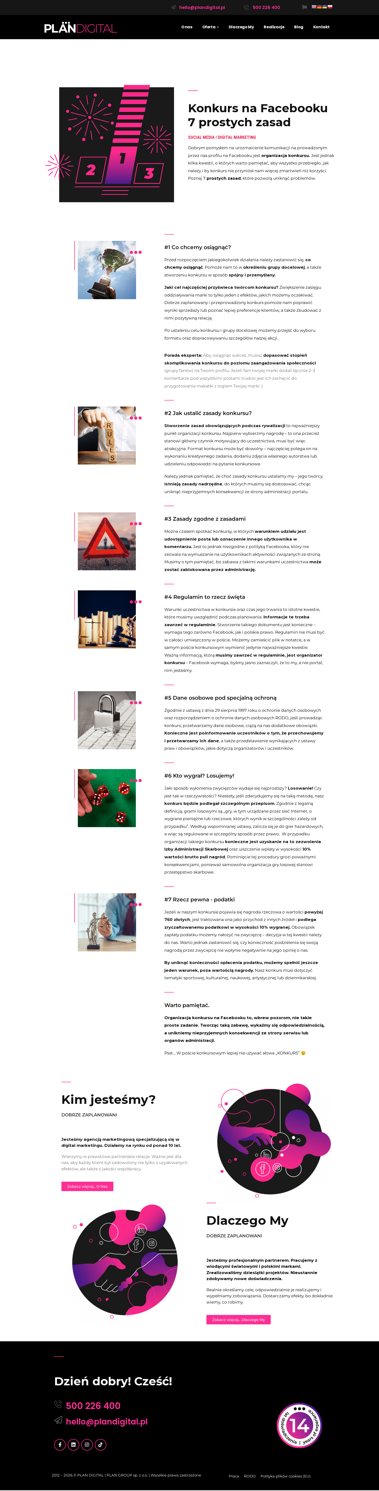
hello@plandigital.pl (202, 7)
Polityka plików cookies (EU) (286, 1477)
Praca (234, 1477)
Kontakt (321, 27)
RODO (250, 1477)
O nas (186, 27)
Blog (298, 27)
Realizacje (274, 27)
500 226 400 (266, 7)
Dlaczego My (241, 27)
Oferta (209, 27)
